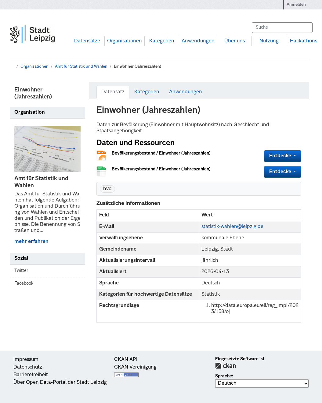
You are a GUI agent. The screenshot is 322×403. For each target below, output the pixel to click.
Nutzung (269, 41)
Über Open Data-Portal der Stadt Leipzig (60, 382)
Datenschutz (27, 367)
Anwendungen (198, 41)
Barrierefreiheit (30, 375)
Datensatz (113, 92)
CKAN (225, 365)
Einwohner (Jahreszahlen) (137, 67)
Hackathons (303, 41)
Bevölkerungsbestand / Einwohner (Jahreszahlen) (161, 153)
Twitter (21, 271)
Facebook (23, 283)
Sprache (223, 376)
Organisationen (124, 41)
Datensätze (87, 41)
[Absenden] (305, 27)
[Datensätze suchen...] (282, 27)
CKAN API (125, 359)
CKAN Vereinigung (135, 367)
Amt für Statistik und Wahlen (81, 67)
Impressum (25, 359)
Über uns (234, 41)
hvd (107, 189)
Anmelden (296, 5)
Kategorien (161, 41)
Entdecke (280, 156)
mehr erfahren (31, 241)
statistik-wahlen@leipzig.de (232, 226)
